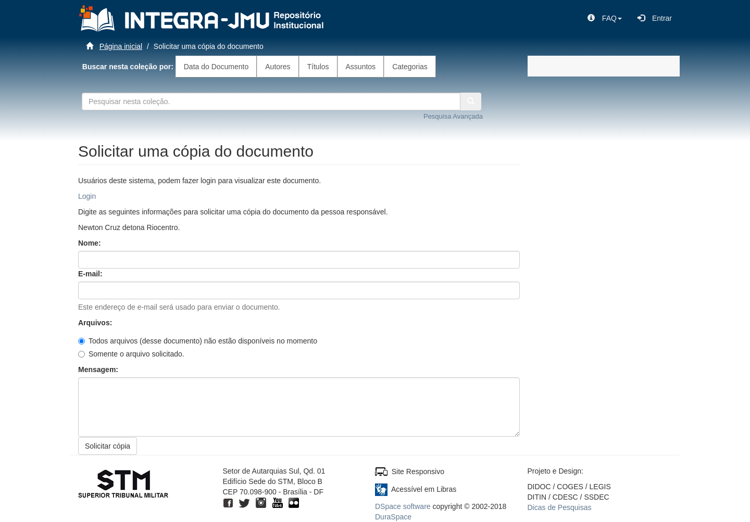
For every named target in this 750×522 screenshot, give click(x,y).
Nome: (90, 243)
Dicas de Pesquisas (560, 507)
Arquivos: (96, 323)
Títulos (318, 66)
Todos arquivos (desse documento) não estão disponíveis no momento (197, 341)
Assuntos (361, 66)
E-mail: (91, 274)
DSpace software (403, 506)
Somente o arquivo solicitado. (131, 354)
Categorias (410, 66)
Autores (277, 66)
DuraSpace (393, 517)
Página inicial (121, 46)
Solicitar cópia (107, 446)
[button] (605, 18)
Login (87, 196)
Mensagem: (99, 369)
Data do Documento (216, 66)
